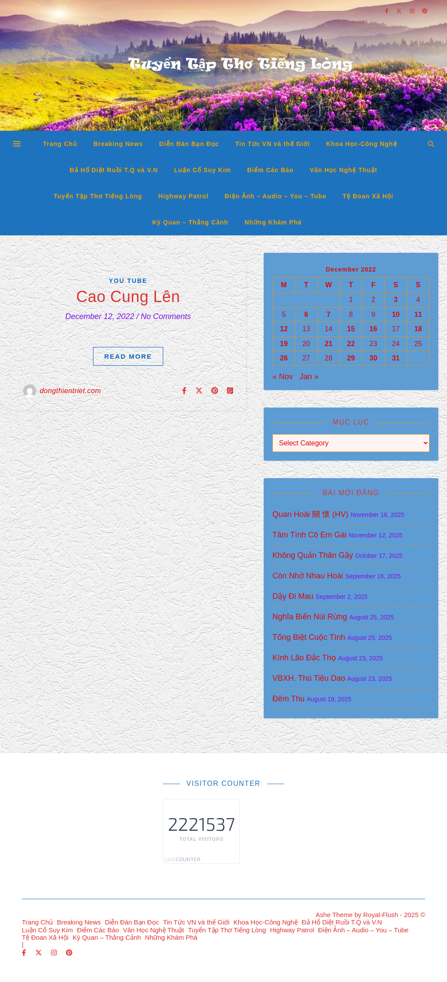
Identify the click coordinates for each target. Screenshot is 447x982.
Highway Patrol (183, 196)
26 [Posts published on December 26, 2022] (284, 358)
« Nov (282, 376)
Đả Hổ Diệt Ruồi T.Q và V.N (114, 169)
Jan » (309, 376)
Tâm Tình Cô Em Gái (309, 534)
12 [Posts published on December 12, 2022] (284, 329)
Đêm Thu (288, 698)
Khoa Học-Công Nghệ (361, 143)
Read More (128, 356)
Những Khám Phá (273, 222)
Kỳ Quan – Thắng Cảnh (190, 222)
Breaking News (118, 143)
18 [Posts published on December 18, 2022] (418, 329)
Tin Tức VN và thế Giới (272, 143)
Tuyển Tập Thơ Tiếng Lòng (98, 196)
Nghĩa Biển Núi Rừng (309, 616)
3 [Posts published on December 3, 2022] (396, 299)
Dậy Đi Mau (292, 596)
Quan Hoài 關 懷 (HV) (310, 514)
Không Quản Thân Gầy (312, 555)
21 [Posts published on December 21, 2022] (329, 343)
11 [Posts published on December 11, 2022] (418, 314)
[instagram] (54, 952)
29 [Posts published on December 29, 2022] (351, 358)
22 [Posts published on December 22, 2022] (351, 343)
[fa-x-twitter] (39, 952)
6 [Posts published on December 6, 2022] (306, 314)
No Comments (166, 316)
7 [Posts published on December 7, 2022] (328, 314)
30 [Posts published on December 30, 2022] (373, 358)
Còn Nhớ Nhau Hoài (307, 575)
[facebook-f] (25, 952)
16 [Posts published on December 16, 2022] (373, 329)
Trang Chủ (60, 143)
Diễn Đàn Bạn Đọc (189, 143)
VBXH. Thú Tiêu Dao (308, 678)
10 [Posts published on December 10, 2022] (396, 314)
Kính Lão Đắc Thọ (304, 657)
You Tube (128, 280)
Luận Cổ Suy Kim (202, 169)
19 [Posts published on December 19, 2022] (284, 343)
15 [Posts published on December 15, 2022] (351, 329)
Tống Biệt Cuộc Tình (308, 637)
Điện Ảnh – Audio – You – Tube (276, 196)
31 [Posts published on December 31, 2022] (396, 358)
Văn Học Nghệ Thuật (344, 169)
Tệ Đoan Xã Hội (368, 196)
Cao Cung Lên (128, 297)
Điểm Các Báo (270, 169)
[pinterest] (69, 952)
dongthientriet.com (70, 390)
